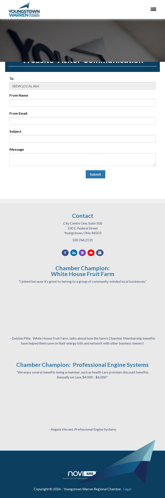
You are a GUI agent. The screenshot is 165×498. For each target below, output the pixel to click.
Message (16, 149)
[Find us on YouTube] (91, 253)
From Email (18, 113)
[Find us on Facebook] (65, 253)
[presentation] (42, 178)
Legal (127, 489)
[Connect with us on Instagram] (82, 253)
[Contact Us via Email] (100, 253)
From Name (18, 95)
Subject (15, 131)
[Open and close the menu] (108, 9)
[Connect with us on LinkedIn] (74, 253)
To (11, 78)
